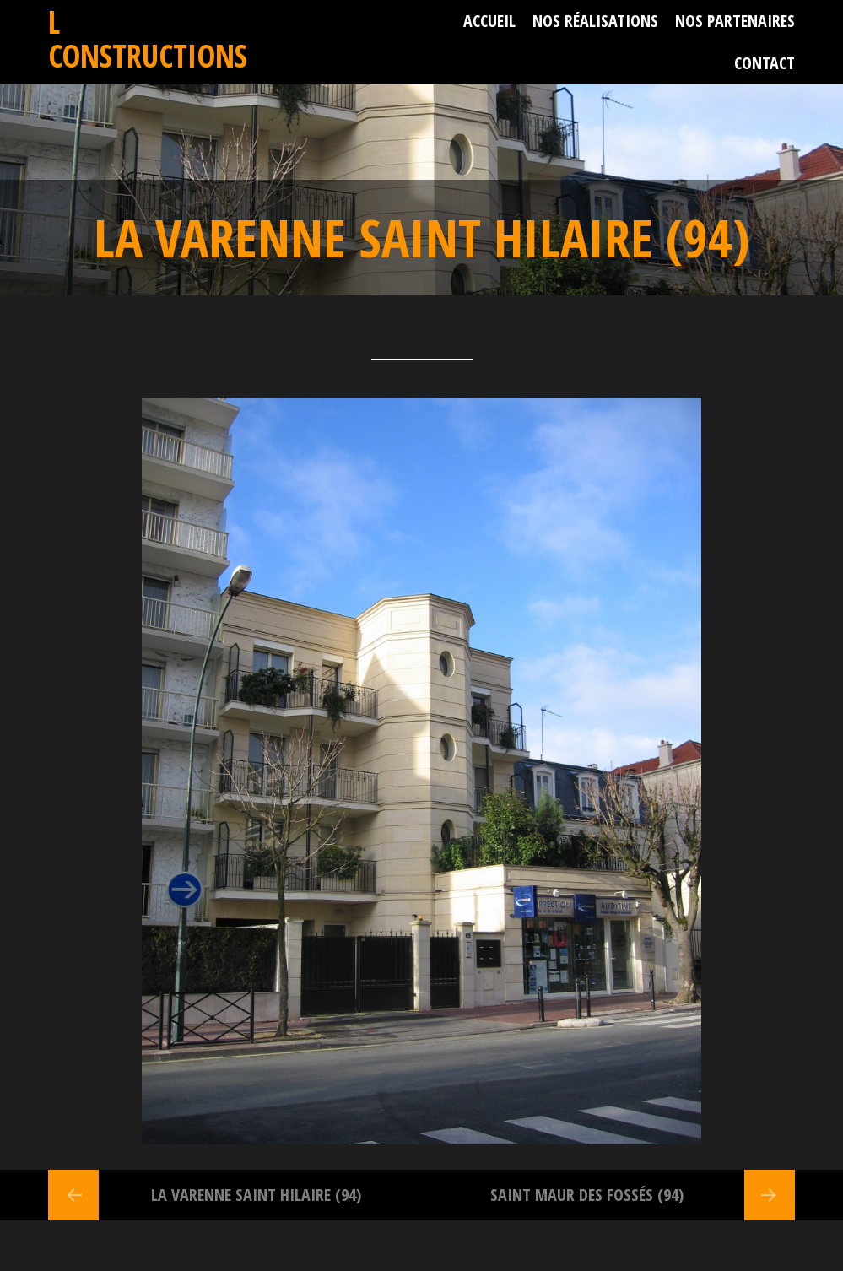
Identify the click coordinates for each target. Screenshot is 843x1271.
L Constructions (147, 38)
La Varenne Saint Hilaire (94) (256, 1194)
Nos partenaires (735, 20)
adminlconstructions (468, 333)
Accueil (489, 20)
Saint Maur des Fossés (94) (587, 1194)
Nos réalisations (595, 20)
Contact (764, 62)
